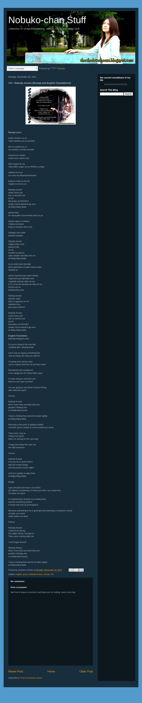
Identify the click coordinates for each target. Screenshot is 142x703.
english (19, 574)
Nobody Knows (35, 574)
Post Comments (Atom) (31, 678)
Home (51, 671)
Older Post (86, 671)
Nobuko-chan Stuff (47, 20)
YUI (52, 574)
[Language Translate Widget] (22, 68)
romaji (46, 574)
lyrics (25, 574)
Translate (57, 68)
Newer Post (15, 671)
